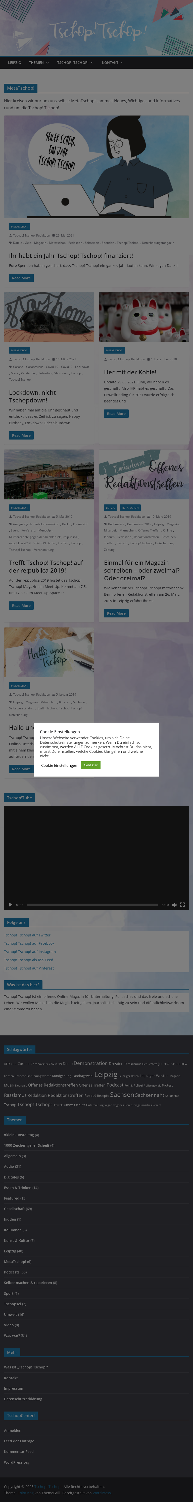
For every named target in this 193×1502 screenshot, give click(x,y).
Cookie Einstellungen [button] (59, 765)
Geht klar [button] (91, 765)
